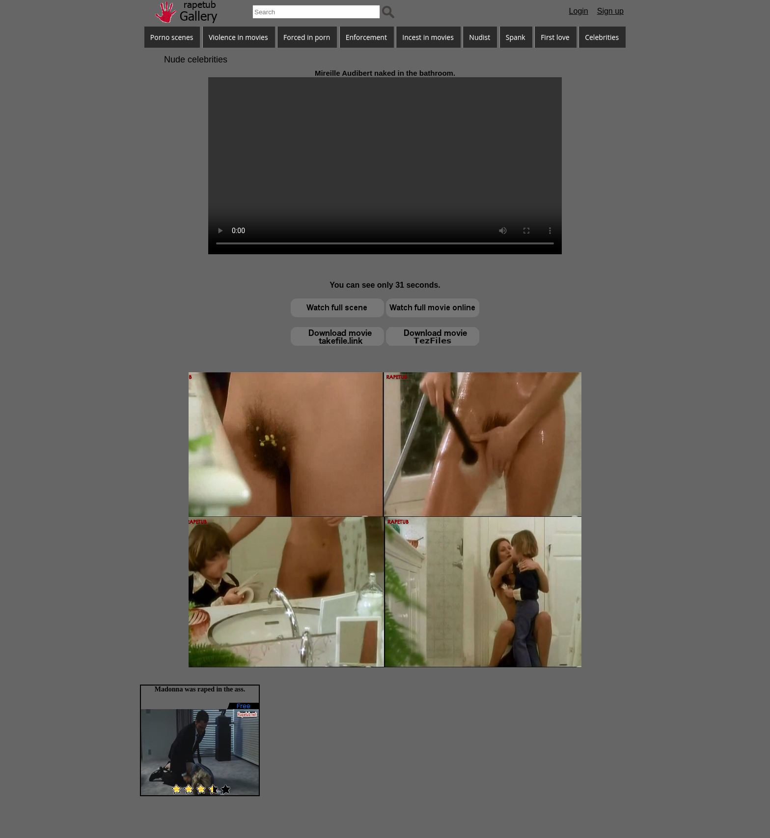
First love (555, 37)
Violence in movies (238, 37)
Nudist (479, 37)
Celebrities (602, 37)
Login (578, 11)
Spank (515, 37)
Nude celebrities (195, 59)
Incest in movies (428, 37)
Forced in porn (306, 37)
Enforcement (366, 37)
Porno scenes (171, 37)
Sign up (610, 11)
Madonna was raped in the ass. (200, 689)
